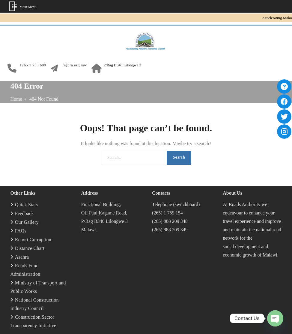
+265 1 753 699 (32, 65)
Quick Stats (26, 204)
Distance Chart (29, 248)
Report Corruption (33, 239)
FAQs (20, 230)
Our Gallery (27, 222)
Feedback (24, 213)
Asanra (22, 257)
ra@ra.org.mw (75, 65)
